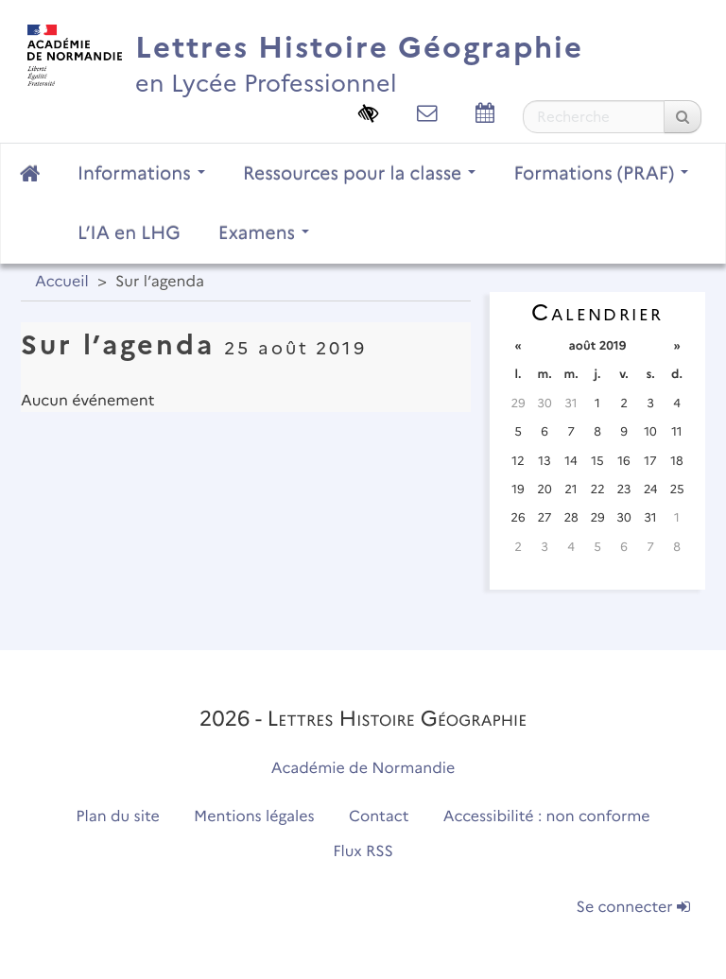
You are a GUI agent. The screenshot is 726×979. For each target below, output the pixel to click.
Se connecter (633, 908)
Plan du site (117, 817)
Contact (379, 817)
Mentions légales (254, 817)
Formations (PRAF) (600, 173)
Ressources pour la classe (359, 173)
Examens (263, 232)
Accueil (62, 282)
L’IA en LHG (129, 232)
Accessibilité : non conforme (546, 817)
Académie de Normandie (363, 769)
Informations (141, 173)
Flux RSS (363, 852)
